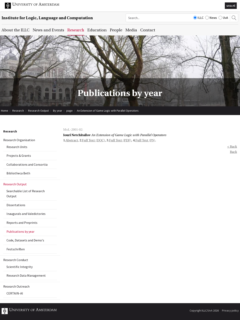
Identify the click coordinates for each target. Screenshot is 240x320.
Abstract (72, 140)
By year (57, 110)
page (69, 110)
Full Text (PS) (145, 140)
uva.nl (230, 5)
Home (4, 110)
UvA (223, 18)
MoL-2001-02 (72, 129)
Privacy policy (230, 310)
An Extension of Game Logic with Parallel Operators (108, 110)
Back (233, 152)
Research (18, 110)
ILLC (198, 18)
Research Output (38, 110)
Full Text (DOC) (93, 140)
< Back (232, 146)
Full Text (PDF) (120, 140)
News (211, 18)
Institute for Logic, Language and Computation (47, 18)
